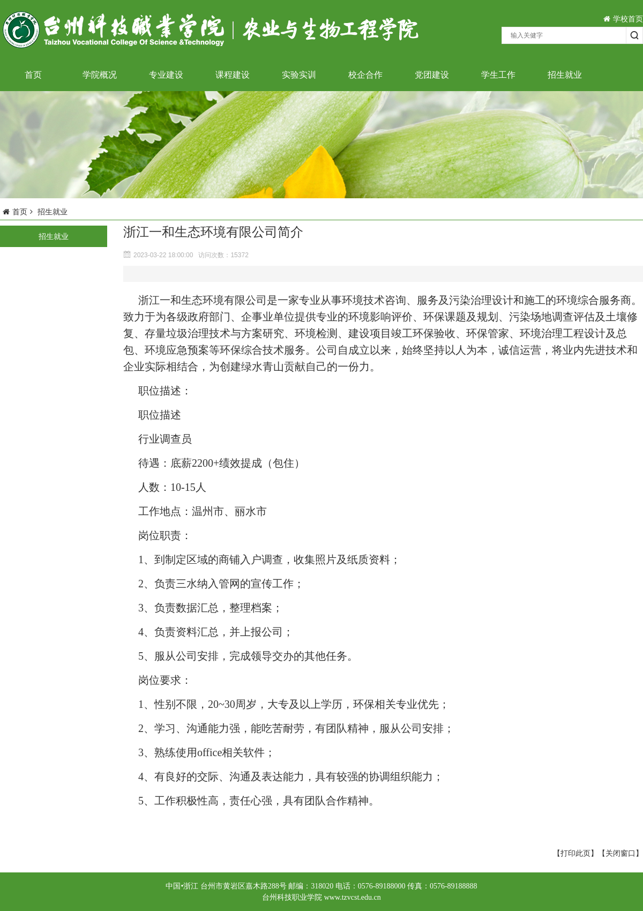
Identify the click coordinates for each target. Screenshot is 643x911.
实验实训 (299, 74)
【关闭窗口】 (620, 853)
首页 (33, 74)
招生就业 (565, 74)
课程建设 (232, 74)
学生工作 (498, 74)
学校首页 (623, 18)
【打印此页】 (575, 853)
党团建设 (432, 74)
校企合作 (365, 74)
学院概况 (100, 74)
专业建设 (166, 74)
